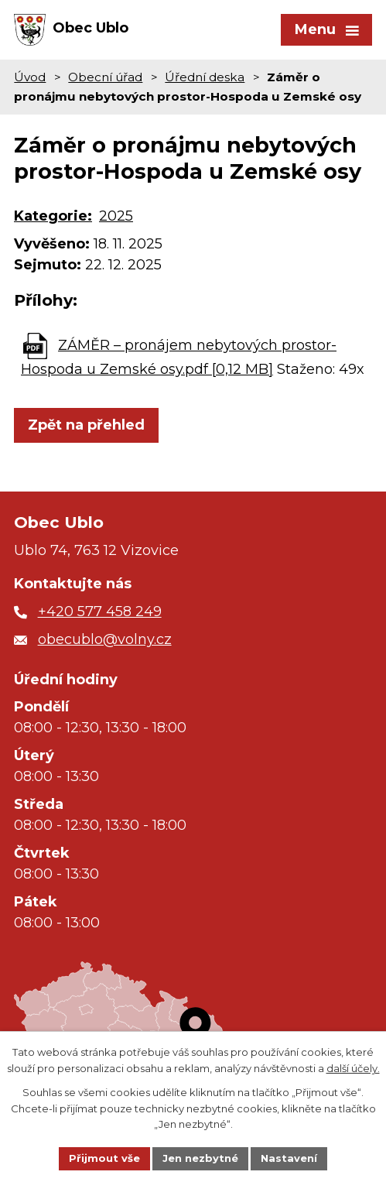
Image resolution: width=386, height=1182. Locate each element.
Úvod (30, 77)
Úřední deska (204, 77)
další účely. (353, 1068)
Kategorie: (53, 215)
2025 (116, 215)
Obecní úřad (105, 77)
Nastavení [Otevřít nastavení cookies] (289, 1158)
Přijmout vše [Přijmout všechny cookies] (104, 1158)
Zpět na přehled (86, 424)
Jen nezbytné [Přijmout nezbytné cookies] (200, 1158)
